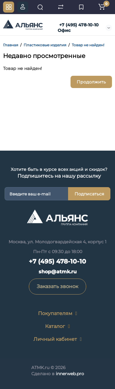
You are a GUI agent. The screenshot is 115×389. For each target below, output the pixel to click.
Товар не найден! (88, 45)
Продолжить (91, 82)
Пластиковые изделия (45, 45)
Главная (10, 45)
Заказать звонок (57, 286)
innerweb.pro (70, 373)
